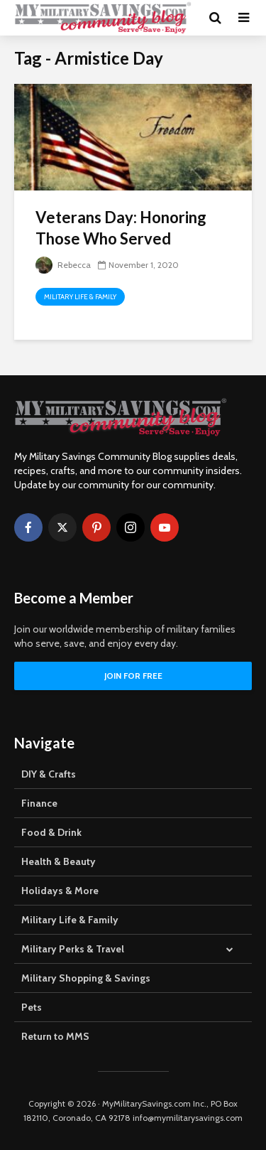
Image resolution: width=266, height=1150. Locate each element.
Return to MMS (55, 1036)
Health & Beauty (58, 861)
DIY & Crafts (48, 774)
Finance (39, 803)
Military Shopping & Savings (85, 978)
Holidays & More (60, 890)
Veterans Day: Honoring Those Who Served (120, 228)
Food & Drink (51, 832)
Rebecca (63, 264)
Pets (31, 1007)
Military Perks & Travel (72, 948)
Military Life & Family (80, 296)
